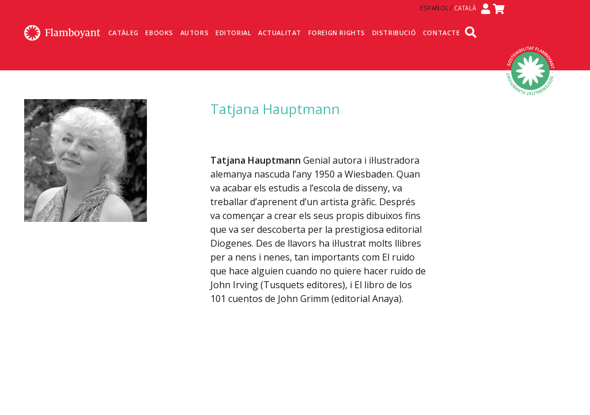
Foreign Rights (336, 32)
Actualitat (279, 32)
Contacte (441, 32)
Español (434, 8)
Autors (194, 32)
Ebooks (159, 32)
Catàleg (123, 32)
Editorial (233, 32)
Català (465, 8)
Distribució (394, 32)
